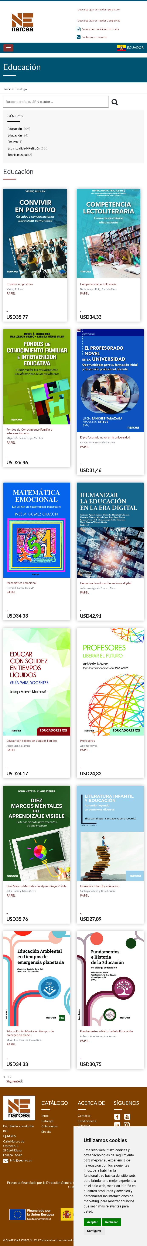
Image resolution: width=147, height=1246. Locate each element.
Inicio (7, 89)
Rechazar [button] (111, 1222)
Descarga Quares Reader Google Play (98, 19)
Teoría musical (19, 155)
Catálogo (47, 1121)
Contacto (84, 1115)
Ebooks (46, 1131)
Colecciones (49, 1126)
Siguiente (13, 1081)
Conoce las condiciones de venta (98, 29)
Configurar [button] (94, 1231)
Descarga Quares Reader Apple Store (98, 8)
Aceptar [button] (92, 1222)
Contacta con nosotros (92, 37)
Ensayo (14, 142)
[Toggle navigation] (8, 48)
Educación (18, 129)
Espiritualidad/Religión (27, 148)
